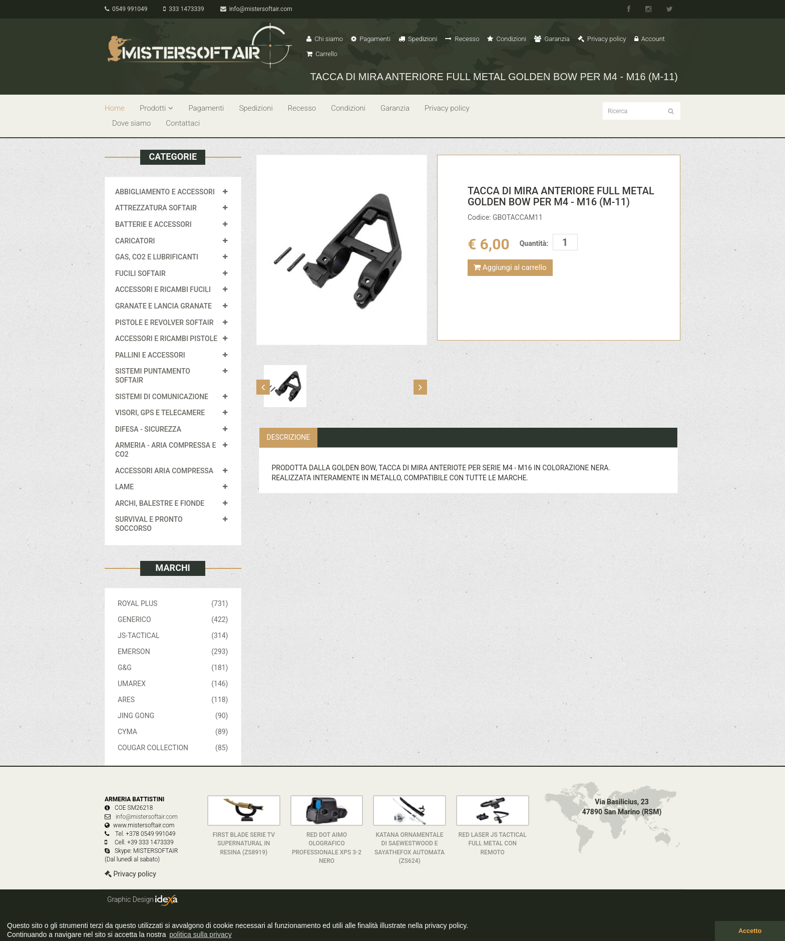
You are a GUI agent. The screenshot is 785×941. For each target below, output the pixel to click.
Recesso (462, 39)
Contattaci (183, 123)
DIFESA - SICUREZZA (148, 429)
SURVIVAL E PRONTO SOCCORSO (149, 523)
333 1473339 (183, 9)
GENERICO (173, 619)
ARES (173, 700)
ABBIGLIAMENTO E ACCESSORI (165, 192)
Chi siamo (324, 39)
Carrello (321, 54)
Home (115, 108)
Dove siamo (131, 123)
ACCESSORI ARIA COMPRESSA (164, 471)
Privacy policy (602, 39)
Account (649, 39)
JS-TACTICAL (173, 636)
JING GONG (173, 716)
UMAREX (173, 684)
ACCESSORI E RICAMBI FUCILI (163, 289)
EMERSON (173, 652)
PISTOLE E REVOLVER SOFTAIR (164, 323)
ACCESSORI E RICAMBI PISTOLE (166, 339)
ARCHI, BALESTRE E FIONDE (159, 503)
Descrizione (288, 437)
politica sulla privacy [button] (200, 934)
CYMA (173, 732)
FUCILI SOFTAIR (140, 273)
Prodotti (156, 108)
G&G (173, 668)
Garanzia (551, 39)
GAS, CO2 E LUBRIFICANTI (156, 257)
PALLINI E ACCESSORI (150, 355)
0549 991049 (126, 9)
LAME (124, 487)
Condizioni (506, 39)
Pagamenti (370, 39)
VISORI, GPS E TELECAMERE (160, 413)
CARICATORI (135, 241)
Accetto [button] (749, 930)
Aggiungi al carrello (510, 267)
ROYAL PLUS (173, 603)
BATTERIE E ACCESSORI (153, 224)
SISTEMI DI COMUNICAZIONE (161, 397)
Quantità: (534, 243)
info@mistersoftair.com (256, 9)
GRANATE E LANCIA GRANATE (163, 306)
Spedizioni (418, 39)
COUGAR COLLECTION (173, 748)
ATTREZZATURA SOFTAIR (156, 208)
